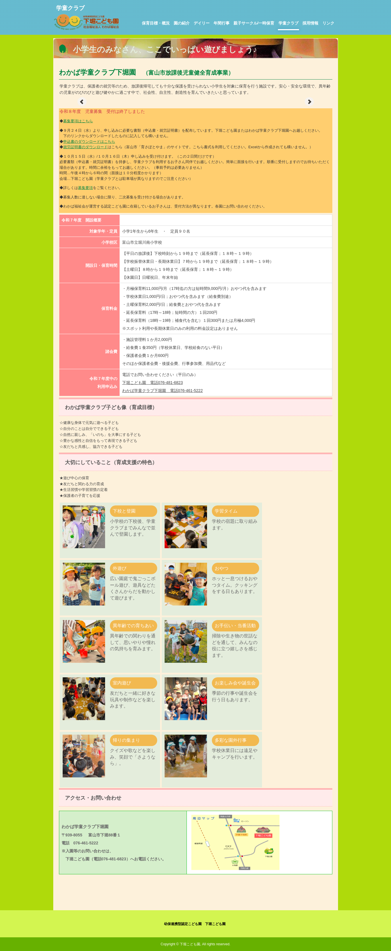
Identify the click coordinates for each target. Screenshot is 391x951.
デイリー (202, 23)
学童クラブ (288, 23)
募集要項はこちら (78, 121)
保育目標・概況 (156, 23)
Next (309, 101)
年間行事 (222, 23)
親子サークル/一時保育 (254, 23)
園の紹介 (182, 23)
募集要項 (85, 188)
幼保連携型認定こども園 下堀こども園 (195, 924)
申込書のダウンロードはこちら (89, 141)
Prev (82, 101)
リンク (328, 23)
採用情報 (310, 23)
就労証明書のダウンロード (85, 147)
